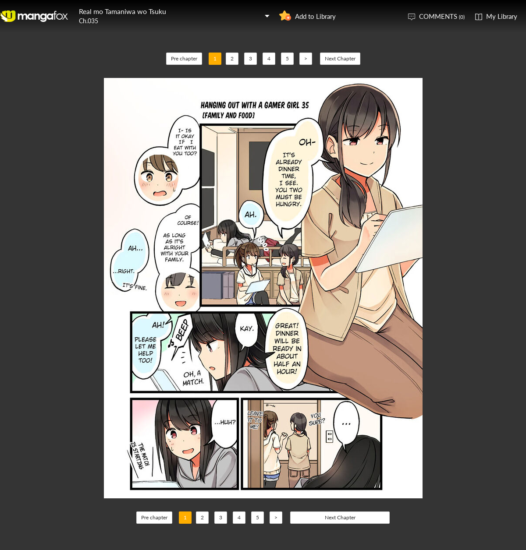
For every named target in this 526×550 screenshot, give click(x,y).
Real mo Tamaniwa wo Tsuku (122, 11)
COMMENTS (442, 16)
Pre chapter (184, 58)
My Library (501, 16)
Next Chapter (340, 58)
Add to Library (315, 16)
